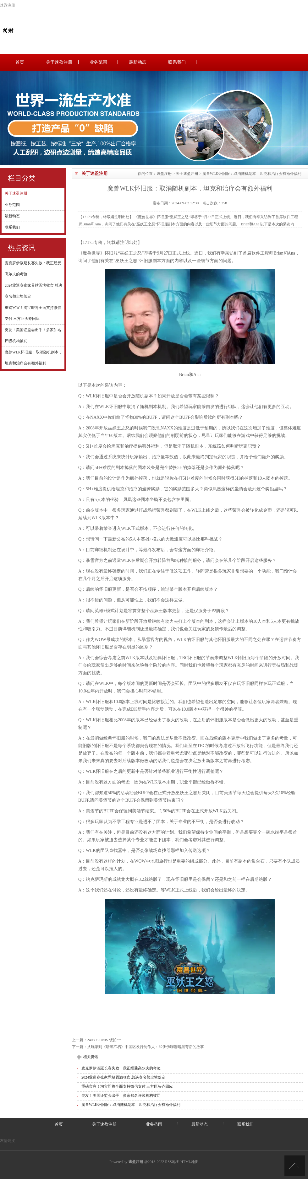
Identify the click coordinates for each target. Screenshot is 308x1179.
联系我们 (177, 62)
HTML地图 (189, 1162)
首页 (19, 62)
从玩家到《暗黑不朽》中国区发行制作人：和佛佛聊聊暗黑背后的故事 (145, 1047)
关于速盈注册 (59, 62)
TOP (294, 1165)
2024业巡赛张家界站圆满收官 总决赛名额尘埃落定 (123, 1077)
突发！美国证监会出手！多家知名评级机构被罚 (121, 1095)
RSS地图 (172, 1162)
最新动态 (137, 62)
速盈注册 (164, 173)
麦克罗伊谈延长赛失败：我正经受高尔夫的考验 (121, 1068)
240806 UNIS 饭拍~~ (104, 1040)
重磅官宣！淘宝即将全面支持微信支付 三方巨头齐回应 (127, 1086)
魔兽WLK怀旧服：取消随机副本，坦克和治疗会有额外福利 (130, 1104)
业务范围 (98, 62)
